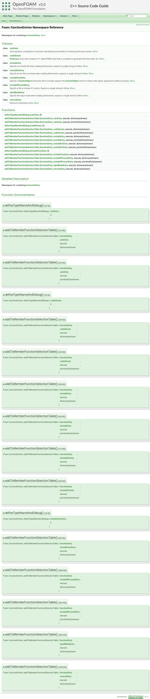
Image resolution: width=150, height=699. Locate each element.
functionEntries (15, 21)
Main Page (7, 16)
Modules (36, 16)
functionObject (25, 81)
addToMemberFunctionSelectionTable (21, 118)
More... (44, 35)
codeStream (15, 56)
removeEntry (15, 100)
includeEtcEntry (17, 70)
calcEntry (14, 48)
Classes (64, 17)
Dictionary (14, 59)
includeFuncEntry (18, 78)
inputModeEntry (17, 92)
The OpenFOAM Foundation (29, 8)
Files (75, 17)
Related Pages (22, 16)
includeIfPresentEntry (20, 85)
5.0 (43, 4)
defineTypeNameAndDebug (16, 115)
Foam (4, 21)
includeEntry (15, 63)
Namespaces (50, 17)
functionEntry (34, 35)
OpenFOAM (25, 4)
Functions (145, 25)
